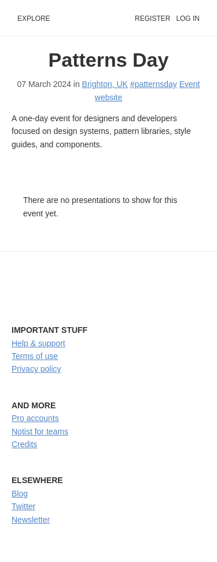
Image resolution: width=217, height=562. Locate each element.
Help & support (38, 343)
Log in (188, 18)
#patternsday (153, 84)
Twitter (23, 506)
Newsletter (31, 519)
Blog (20, 493)
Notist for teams (40, 431)
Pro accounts (35, 418)
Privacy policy (36, 369)
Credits (24, 444)
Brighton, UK (105, 84)
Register (152, 18)
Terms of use (35, 356)
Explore (33, 18)
